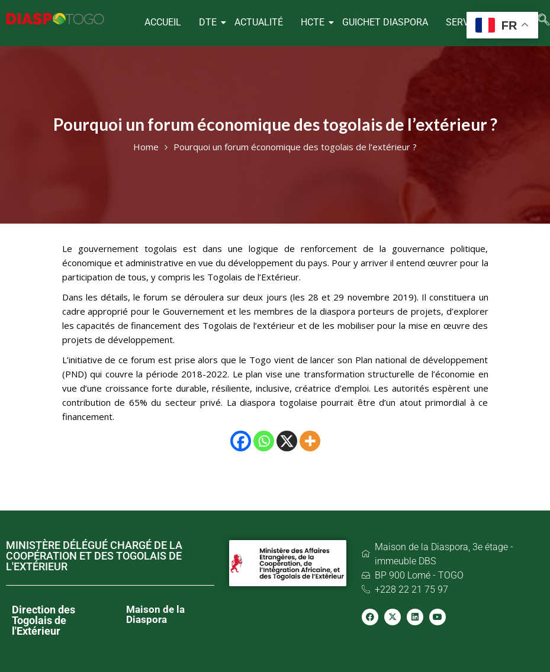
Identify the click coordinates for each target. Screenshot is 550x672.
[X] (286, 441)
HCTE (314, 22)
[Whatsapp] (263, 441)
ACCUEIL (162, 22)
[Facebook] (240, 441)
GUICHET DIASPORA (385, 22)
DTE (209, 22)
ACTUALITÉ (258, 22)
